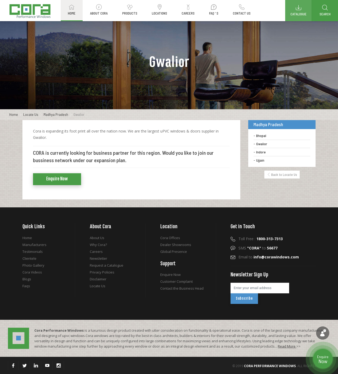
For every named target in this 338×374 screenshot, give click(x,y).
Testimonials (32, 251)
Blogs (26, 279)
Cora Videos (32, 272)
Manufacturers (34, 244)
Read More (287, 346)
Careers (96, 251)
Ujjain (260, 160)
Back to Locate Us (282, 174)
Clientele (29, 258)
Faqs (26, 286)
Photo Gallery (33, 265)
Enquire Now (57, 179)
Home (13, 114)
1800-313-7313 (269, 238)
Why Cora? (98, 244)
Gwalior (261, 144)
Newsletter (98, 258)
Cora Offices (170, 237)
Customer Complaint (176, 281)
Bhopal (261, 135)
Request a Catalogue (106, 265)
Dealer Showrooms (175, 244)
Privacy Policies (102, 272)
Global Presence (173, 251)
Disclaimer (98, 279)
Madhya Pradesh (56, 114)
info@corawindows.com (276, 256)
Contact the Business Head (182, 288)
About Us (97, 237)
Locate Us (30, 114)
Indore (261, 152)
